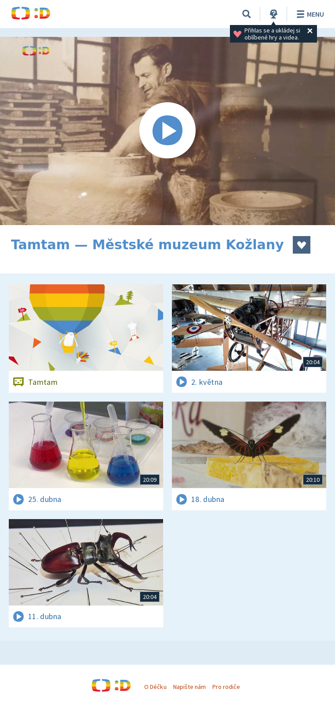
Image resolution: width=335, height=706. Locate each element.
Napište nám (189, 687)
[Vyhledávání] (246, 14)
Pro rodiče (226, 687)
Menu (309, 14)
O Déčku (155, 687)
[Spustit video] (167, 131)
